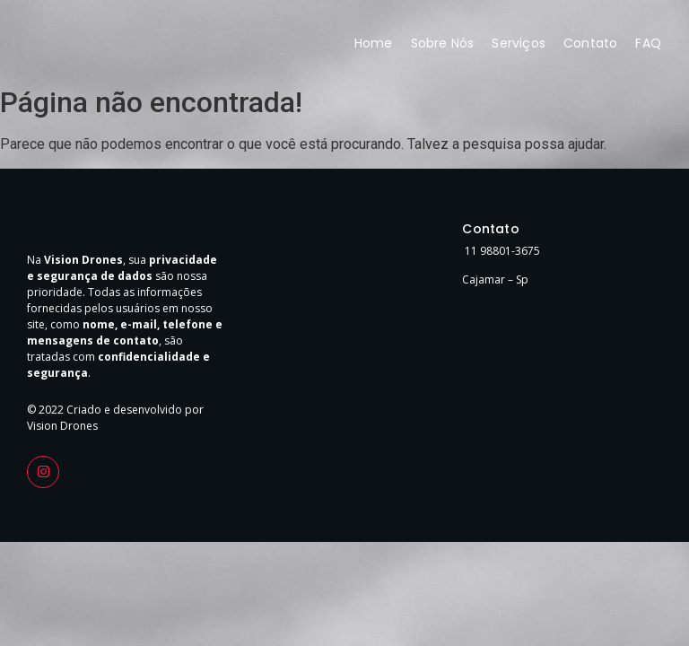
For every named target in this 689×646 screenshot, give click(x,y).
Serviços (518, 43)
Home (373, 43)
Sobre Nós (443, 43)
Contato (590, 43)
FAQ (648, 43)
